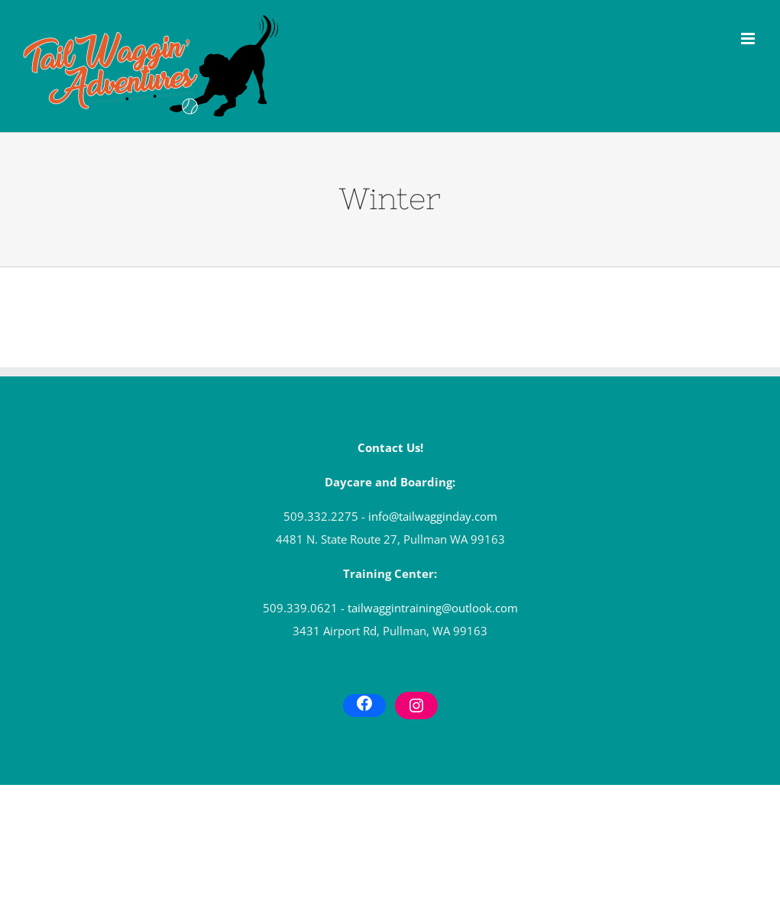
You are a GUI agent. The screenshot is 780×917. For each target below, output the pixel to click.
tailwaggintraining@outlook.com (433, 607)
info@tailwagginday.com (432, 516)
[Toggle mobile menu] (749, 39)
